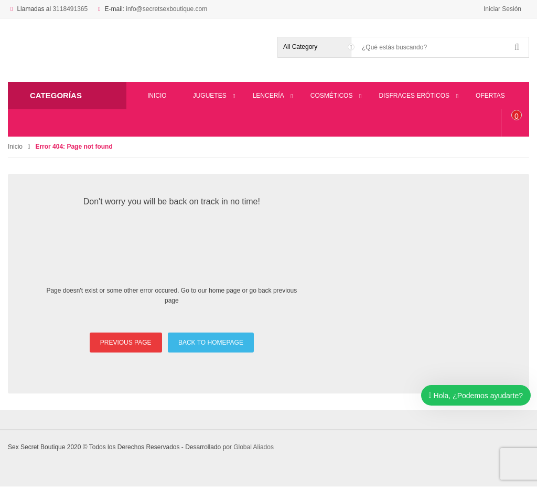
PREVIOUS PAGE (126, 342)
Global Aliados (253, 447)
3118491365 (70, 9)
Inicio (15, 146)
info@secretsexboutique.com (166, 9)
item (516, 116)
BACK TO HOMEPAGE (210, 342)
